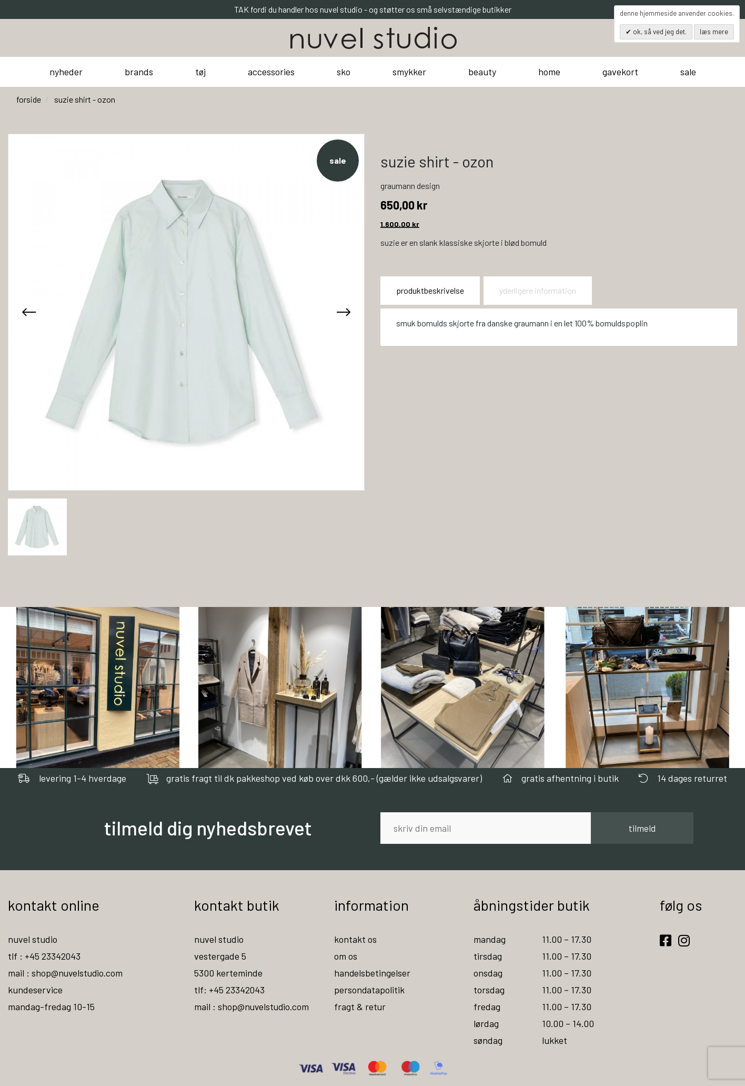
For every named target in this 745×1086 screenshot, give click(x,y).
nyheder (66, 71)
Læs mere (714, 31)
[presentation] (29, 312)
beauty (482, 71)
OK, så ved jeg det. (659, 31)
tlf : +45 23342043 (45, 956)
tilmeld (642, 828)
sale (688, 71)
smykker (409, 71)
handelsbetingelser (372, 973)
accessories (271, 71)
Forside (28, 99)
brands (139, 71)
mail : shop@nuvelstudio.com (66, 973)
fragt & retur (360, 1006)
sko (343, 71)
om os (345, 956)
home (549, 71)
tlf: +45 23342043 (230, 989)
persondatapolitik (369, 989)
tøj (200, 71)
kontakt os (355, 939)
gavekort (620, 71)
